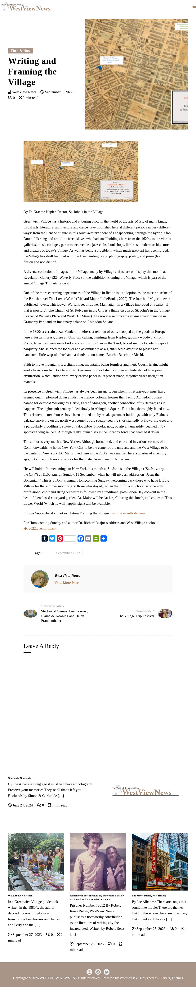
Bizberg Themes (171, 978)
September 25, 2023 (87, 944)
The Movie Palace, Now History (149, 895)
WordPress (127, 978)
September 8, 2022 (56, 92)
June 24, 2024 (21, 805)
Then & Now (21, 51)
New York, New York (19, 777)
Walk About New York (20, 895)
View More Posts (66, 583)
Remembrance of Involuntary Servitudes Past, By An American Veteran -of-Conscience (97, 897)
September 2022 (68, 553)
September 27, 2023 (25, 935)
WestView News (22, 92)
